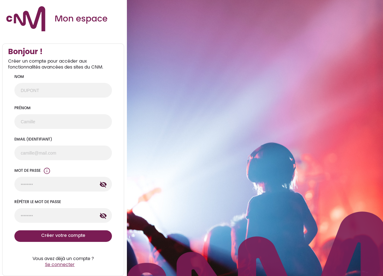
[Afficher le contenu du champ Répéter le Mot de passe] (103, 216)
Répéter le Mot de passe (37, 202)
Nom (19, 77)
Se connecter (60, 265)
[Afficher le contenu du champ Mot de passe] (103, 184)
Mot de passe (27, 171)
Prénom (22, 108)
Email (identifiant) (33, 139)
